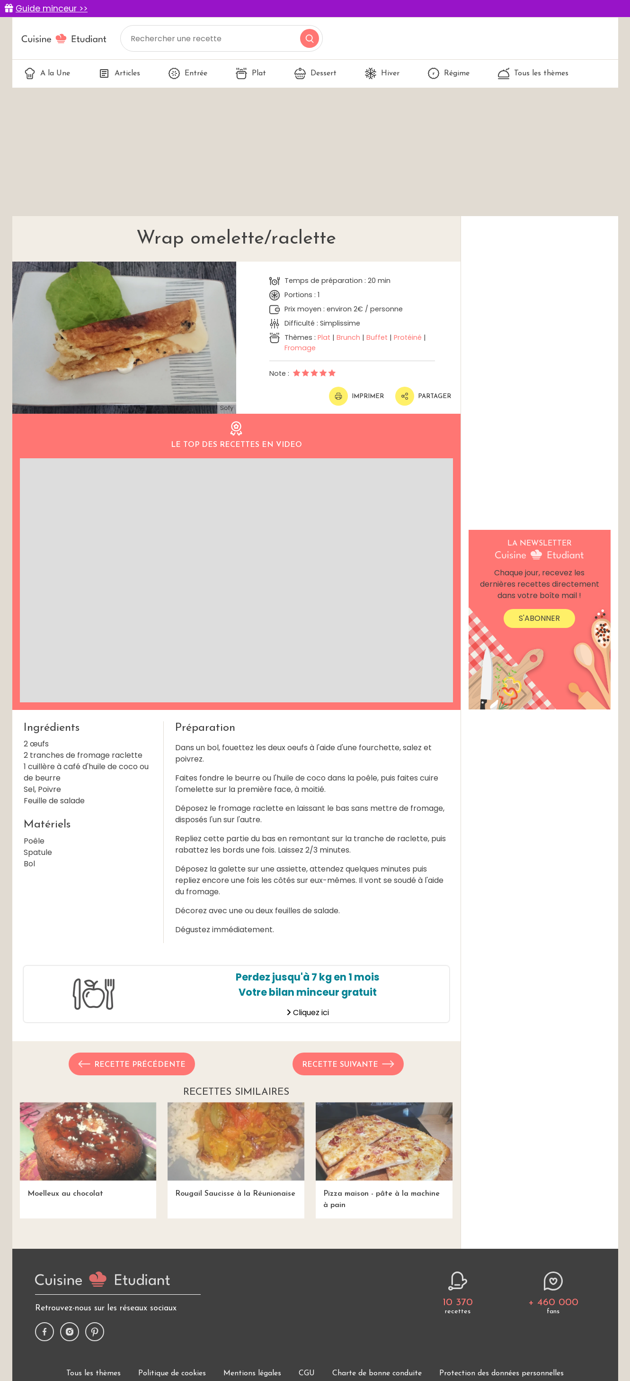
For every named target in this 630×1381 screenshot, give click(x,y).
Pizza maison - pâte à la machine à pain (384, 1155)
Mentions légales (252, 1373)
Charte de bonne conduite (377, 1373)
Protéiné (408, 337)
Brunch (348, 337)
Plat (251, 73)
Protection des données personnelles (501, 1373)
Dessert (315, 73)
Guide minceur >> (52, 8)
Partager (423, 396)
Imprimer (356, 396)
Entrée (188, 73)
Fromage (300, 348)
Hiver (382, 73)
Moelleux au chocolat (88, 1150)
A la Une (47, 73)
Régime (449, 73)
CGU (307, 1373)
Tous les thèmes (533, 73)
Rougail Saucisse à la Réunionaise (236, 1150)
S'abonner (539, 618)
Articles (119, 73)
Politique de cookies (172, 1373)
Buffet (377, 337)
